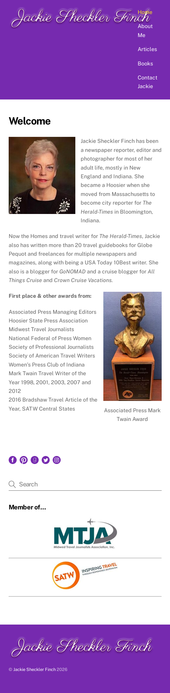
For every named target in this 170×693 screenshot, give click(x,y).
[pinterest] (24, 459)
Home (145, 12)
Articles (147, 49)
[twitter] (46, 459)
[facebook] (13, 459)
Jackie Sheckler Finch (34, 669)
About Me (145, 30)
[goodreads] (35, 459)
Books (145, 63)
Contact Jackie (147, 81)
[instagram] (57, 459)
